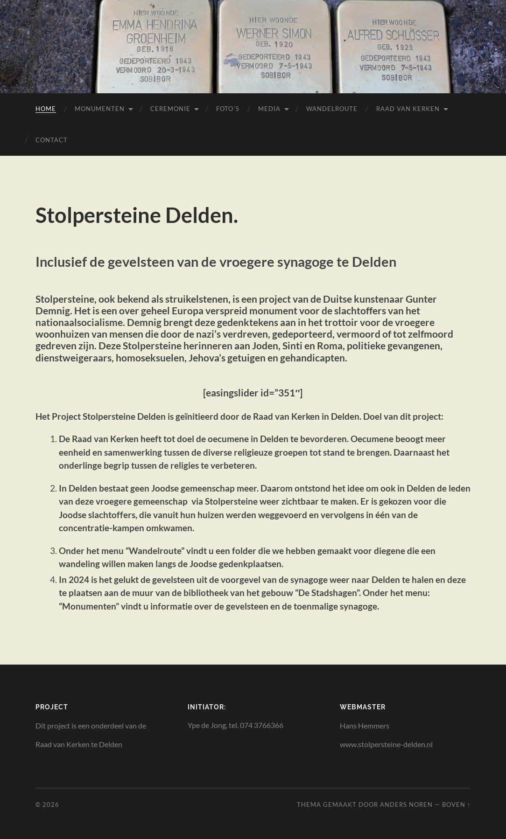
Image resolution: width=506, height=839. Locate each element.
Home (45, 108)
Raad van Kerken (408, 108)
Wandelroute (332, 108)
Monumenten (100, 108)
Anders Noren (406, 804)
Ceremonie (170, 108)
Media (269, 108)
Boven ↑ (456, 804)
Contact (51, 140)
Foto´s (227, 108)
